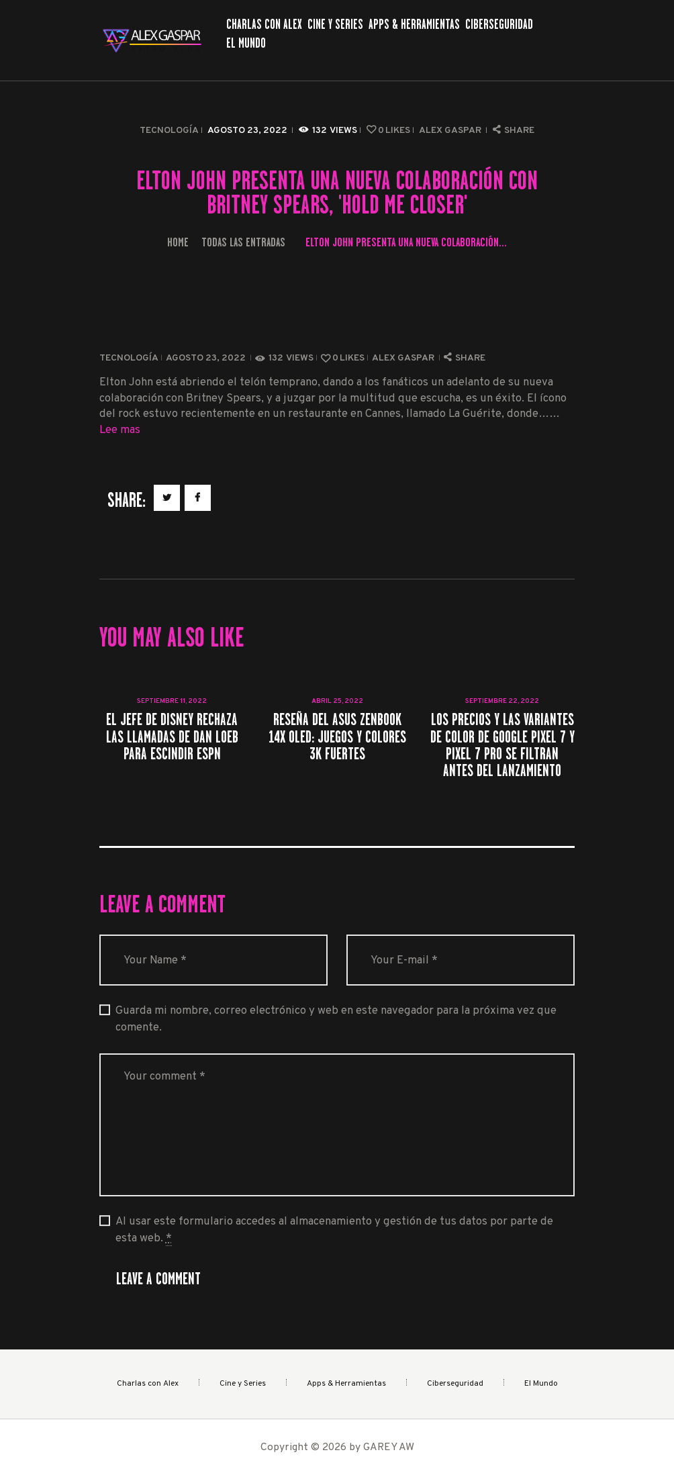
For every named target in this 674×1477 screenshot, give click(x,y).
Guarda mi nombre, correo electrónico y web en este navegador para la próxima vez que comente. (336, 1019)
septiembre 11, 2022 (172, 701)
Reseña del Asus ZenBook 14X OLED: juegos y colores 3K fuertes (337, 736)
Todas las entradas (243, 242)
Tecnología (169, 130)
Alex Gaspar (451, 130)
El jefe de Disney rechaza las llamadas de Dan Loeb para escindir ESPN (172, 736)
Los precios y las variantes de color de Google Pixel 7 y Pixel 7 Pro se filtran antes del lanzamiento (502, 745)
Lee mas (119, 430)
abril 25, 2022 (337, 701)
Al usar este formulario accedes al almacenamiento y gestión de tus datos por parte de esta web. (334, 1230)
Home (178, 242)
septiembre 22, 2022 (502, 701)
